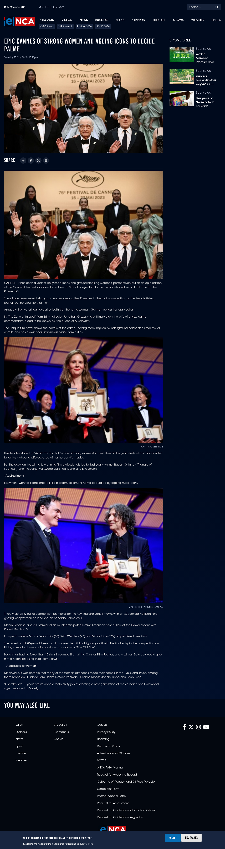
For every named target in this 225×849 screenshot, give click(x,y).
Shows (178, 20)
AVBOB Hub (46, 27)
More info (86, 844)
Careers (102, 725)
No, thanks (191, 837)
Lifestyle (159, 20)
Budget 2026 (84, 27)
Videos (66, 20)
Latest (19, 725)
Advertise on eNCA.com (113, 753)
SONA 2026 (103, 27)
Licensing (103, 739)
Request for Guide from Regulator (120, 817)
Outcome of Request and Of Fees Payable (126, 782)
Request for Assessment (113, 803)
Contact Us (61, 732)
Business (101, 20)
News (84, 20)
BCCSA (102, 760)
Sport (120, 20)
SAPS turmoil (65, 27)
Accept (173, 837)
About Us (60, 725)
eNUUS (216, 20)
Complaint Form (108, 789)
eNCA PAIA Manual (110, 767)
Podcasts (46, 20)
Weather (197, 20)
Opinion (138, 20)
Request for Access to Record (117, 774)
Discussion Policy (108, 746)
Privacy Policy (106, 732)
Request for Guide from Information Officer (126, 810)
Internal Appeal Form (111, 796)
